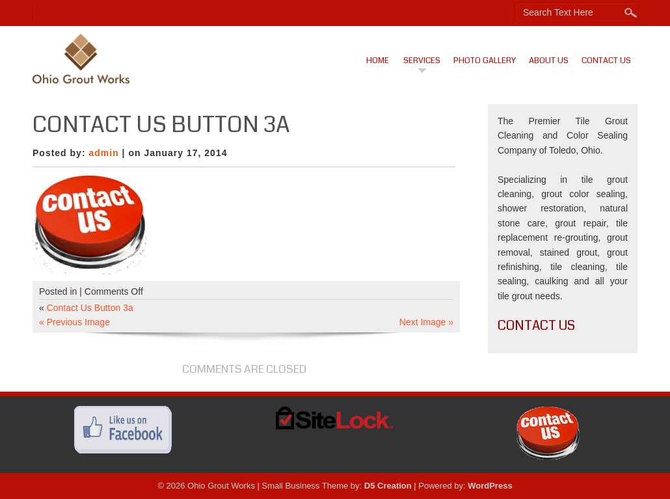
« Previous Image (74, 322)
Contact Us (606, 60)
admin (103, 153)
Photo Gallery (484, 60)
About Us (549, 60)
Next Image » (426, 322)
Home (377, 60)
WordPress (490, 486)
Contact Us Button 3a (90, 308)
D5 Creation (388, 486)
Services (421, 60)
